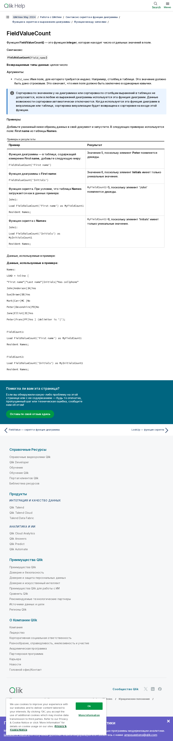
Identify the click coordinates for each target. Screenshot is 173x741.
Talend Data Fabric (21, 518)
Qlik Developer (19, 462)
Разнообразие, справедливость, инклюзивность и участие (49, 643)
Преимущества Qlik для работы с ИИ (34, 588)
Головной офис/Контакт (25, 669)
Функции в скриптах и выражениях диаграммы (41, 21)
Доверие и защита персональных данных (37, 577)
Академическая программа (28, 648)
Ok (89, 706)
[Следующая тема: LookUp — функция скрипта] (129, 430)
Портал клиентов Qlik (23, 478)
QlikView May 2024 (24, 17)
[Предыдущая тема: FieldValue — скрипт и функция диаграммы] (44, 430)
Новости (15, 664)
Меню (167, 7)
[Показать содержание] (7, 17)
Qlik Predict (16, 543)
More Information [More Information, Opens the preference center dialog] (89, 715)
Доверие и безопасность (26, 572)
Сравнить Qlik (18, 593)
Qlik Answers (17, 538)
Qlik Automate (18, 549)
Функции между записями (90, 21)
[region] (56, 716)
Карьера (15, 659)
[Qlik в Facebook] (160, 689)
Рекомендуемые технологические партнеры (40, 599)
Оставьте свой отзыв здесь (30, 414)
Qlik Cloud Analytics (22, 533)
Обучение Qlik (19, 472)
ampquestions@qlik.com (140, 735)
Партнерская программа (26, 653)
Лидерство (17, 632)
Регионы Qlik (17, 609)
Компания (16, 627)
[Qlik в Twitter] (146, 689)
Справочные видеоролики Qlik (30, 457)
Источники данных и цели (26, 604)
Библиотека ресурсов (24, 483)
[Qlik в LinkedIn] (153, 689)
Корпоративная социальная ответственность (40, 637)
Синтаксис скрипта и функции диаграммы (92, 17)
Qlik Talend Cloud (20, 512)
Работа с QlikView (51, 17)
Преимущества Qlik (22, 567)
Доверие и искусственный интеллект (34, 583)
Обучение (16, 467)
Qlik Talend (16, 507)
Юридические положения (134, 699)
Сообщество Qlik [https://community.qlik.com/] (125, 689)
